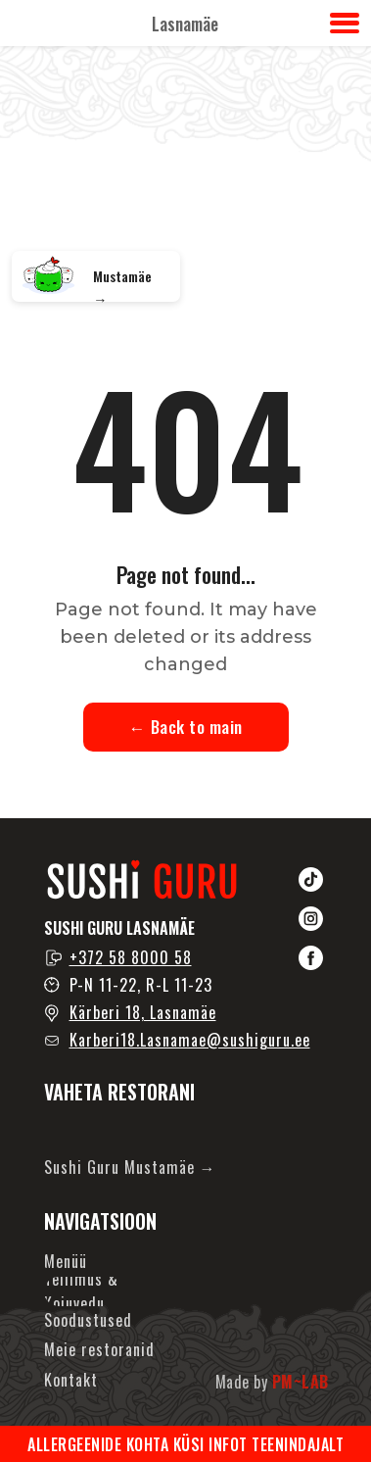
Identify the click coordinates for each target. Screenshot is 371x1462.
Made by (272, 1381)
